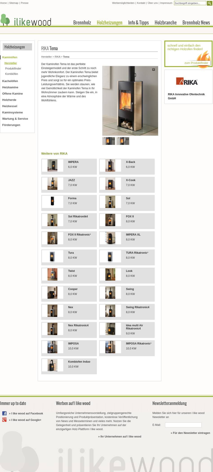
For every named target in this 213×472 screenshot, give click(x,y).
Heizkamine (10, 87)
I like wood (26, 20)
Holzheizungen (14, 47)
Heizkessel (9, 106)
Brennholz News (196, 22)
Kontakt (141, 3)
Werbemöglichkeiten (123, 3)
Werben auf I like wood (73, 403)
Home (3, 3)
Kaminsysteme (12, 112)
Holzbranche (166, 22)
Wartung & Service (15, 118)
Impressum (166, 3)
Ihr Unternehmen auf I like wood (120, 436)
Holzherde (9, 100)
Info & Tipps (138, 22)
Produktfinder (13, 68)
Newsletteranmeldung (169, 403)
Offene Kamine (12, 93)
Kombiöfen (11, 74)
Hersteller (46, 56)
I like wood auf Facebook (27, 413)
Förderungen (11, 125)
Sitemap (13, 3)
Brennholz (82, 22)
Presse (24, 3)
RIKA (57, 56)
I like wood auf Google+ (26, 420)
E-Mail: (156, 425)
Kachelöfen (10, 81)
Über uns (153, 3)
